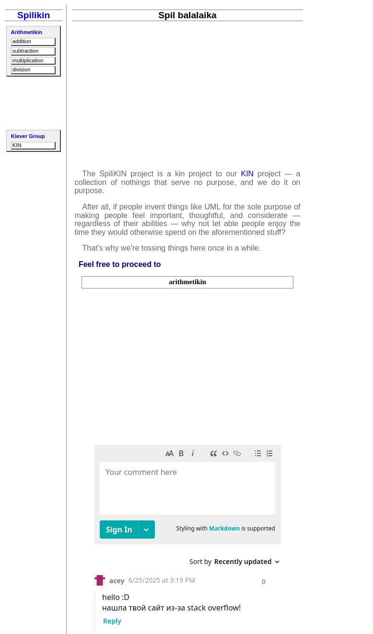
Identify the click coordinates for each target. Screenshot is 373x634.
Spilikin (33, 15)
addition (21, 41)
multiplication (28, 60)
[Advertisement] (33, 102)
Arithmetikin (26, 32)
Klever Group (28, 136)
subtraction (25, 51)
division (21, 69)
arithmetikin (187, 282)
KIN (17, 145)
